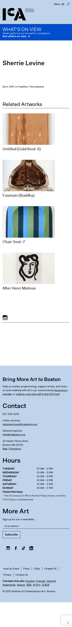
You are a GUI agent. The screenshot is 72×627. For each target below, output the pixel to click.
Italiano (21, 585)
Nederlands (9, 585)
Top (67, 622)
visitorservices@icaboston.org (20, 424)
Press (26, 568)
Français (40, 581)
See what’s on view (14, 36)
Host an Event (11, 568)
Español (29, 581)
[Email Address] (36, 526)
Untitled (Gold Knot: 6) (22, 149)
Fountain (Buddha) (18, 195)
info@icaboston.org (14, 434)
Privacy (7, 574)
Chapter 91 (50, 568)
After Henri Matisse (19, 288)
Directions (15, 448)
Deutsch (51, 581)
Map (5, 448)
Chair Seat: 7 (14, 241)
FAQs (37, 568)
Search (68, 5)
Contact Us (21, 574)
